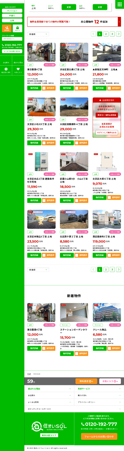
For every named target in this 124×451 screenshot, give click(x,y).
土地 (12, 20)
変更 (69, 7)
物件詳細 (34, 88)
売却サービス (84, 388)
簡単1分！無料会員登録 (107, 115)
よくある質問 (33, 402)
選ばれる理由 (34, 388)
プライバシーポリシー (87, 402)
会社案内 (31, 395)
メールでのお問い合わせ (12, 51)
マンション (12, 10)
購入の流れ (82, 395)
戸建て (12, 15)
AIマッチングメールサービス (39, 409)
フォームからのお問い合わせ (99, 436)
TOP (29, 374)
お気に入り (110, 381)
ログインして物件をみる (106, 132)
